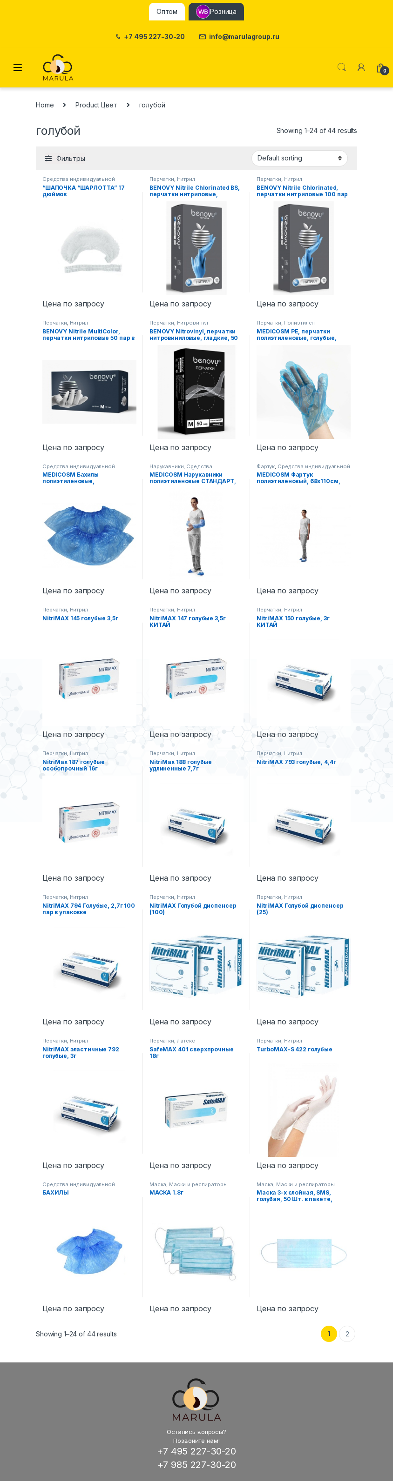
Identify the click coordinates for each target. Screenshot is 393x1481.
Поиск (342, 67)
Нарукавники (166, 466)
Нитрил (186, 179)
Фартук (266, 466)
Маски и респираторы (198, 1184)
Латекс (186, 1040)
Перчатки (161, 179)
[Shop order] (299, 158)
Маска (157, 1184)
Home (45, 105)
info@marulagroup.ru (239, 37)
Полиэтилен (299, 322)
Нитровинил (193, 322)
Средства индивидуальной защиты (182, 469)
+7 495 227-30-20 (149, 37)
